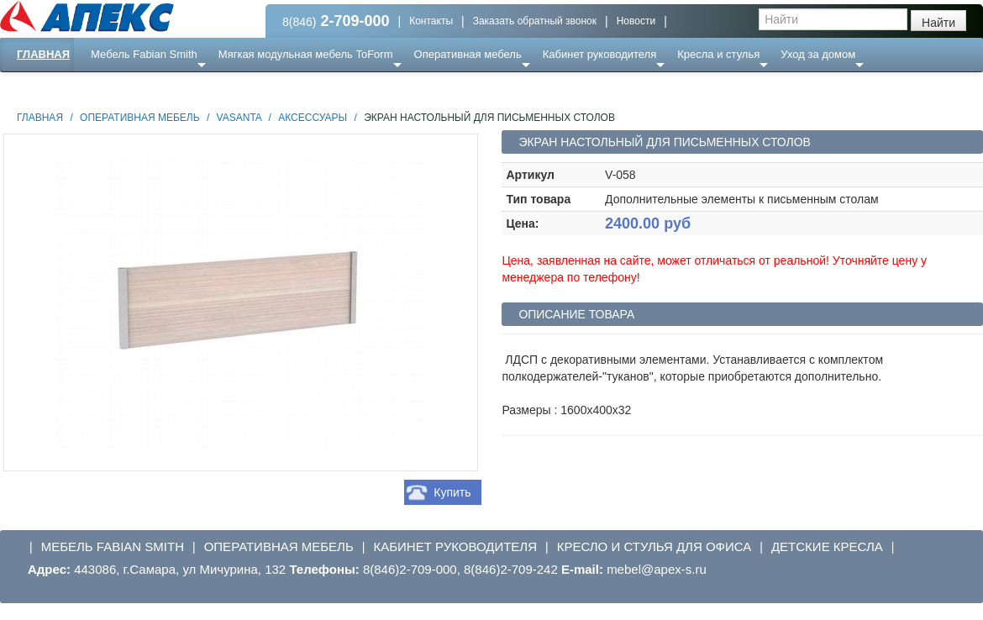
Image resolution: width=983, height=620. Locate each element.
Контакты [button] (431, 21)
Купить (452, 492)
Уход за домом (818, 54)
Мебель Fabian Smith (144, 54)
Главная (43, 54)
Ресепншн (182, 87)
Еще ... (118, 87)
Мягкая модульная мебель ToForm (305, 54)
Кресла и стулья (718, 54)
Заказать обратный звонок (535, 21)
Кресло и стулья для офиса (654, 546)
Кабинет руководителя (599, 54)
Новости (636, 21)
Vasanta (239, 117)
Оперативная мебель (468, 54)
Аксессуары (312, 117)
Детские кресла (827, 546)
